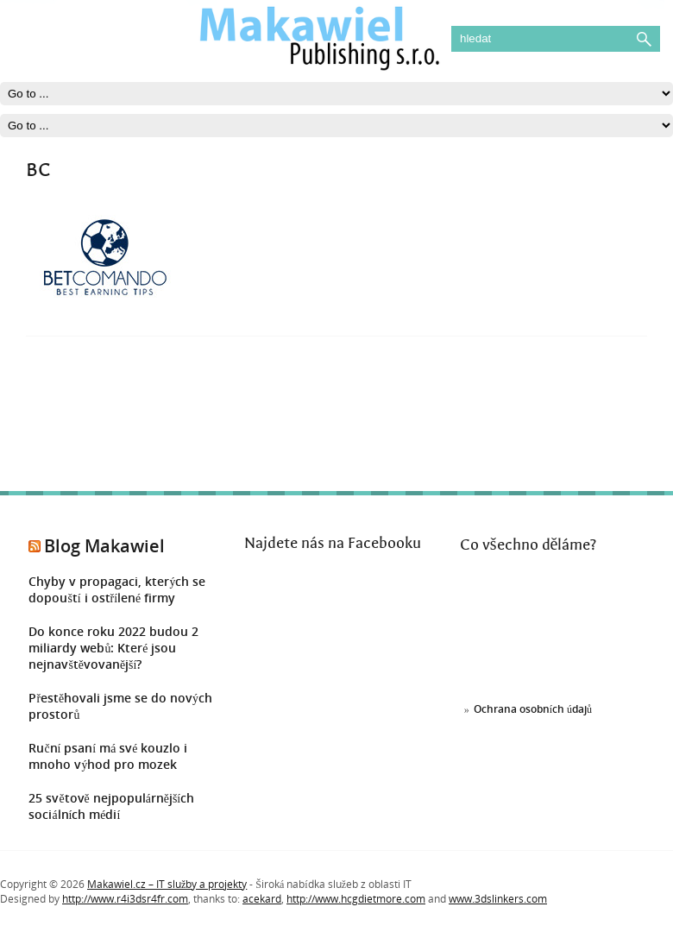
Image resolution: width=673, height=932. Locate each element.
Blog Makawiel (104, 545)
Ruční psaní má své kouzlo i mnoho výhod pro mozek (107, 756)
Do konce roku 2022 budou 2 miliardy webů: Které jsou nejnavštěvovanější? (113, 647)
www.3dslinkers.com (498, 898)
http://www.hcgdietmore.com (355, 898)
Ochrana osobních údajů (533, 709)
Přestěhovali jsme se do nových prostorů (120, 706)
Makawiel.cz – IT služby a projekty (167, 884)
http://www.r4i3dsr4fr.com (125, 898)
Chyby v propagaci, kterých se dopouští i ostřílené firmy (116, 589)
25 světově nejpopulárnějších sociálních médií (111, 806)
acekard (261, 898)
